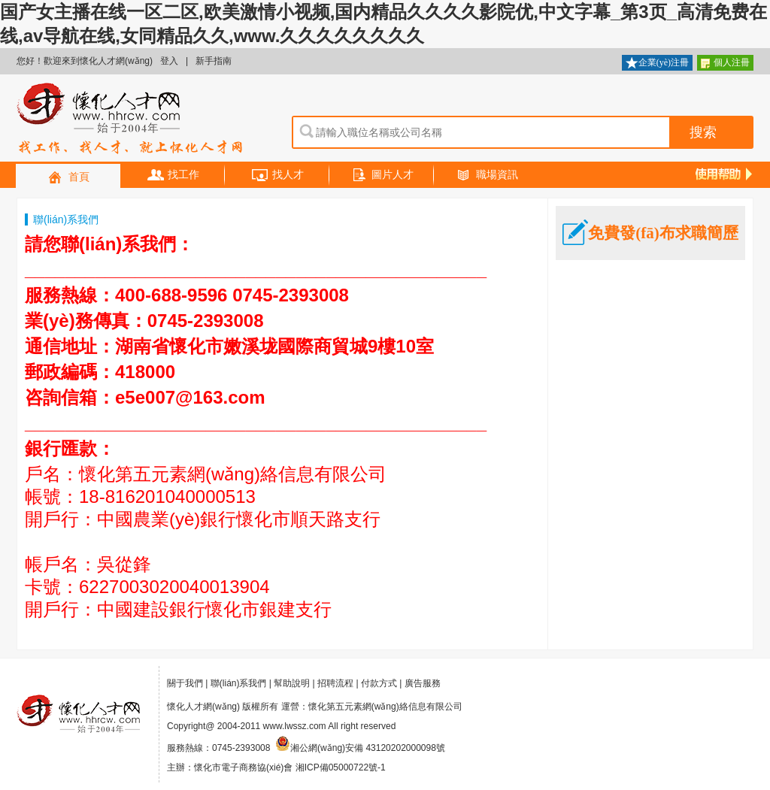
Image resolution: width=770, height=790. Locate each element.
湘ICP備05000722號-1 (341, 767)
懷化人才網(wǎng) (130, 119)
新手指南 (214, 61)
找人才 (277, 175)
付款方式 (379, 683)
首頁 (68, 178)
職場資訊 (486, 175)
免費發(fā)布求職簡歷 (650, 233)
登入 (169, 61)
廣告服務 (423, 683)
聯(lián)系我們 (239, 683)
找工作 (173, 175)
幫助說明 (292, 683)
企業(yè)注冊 (657, 63)
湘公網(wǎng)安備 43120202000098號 (360, 748)
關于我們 (185, 683)
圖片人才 (382, 175)
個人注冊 (725, 63)
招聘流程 (335, 683)
